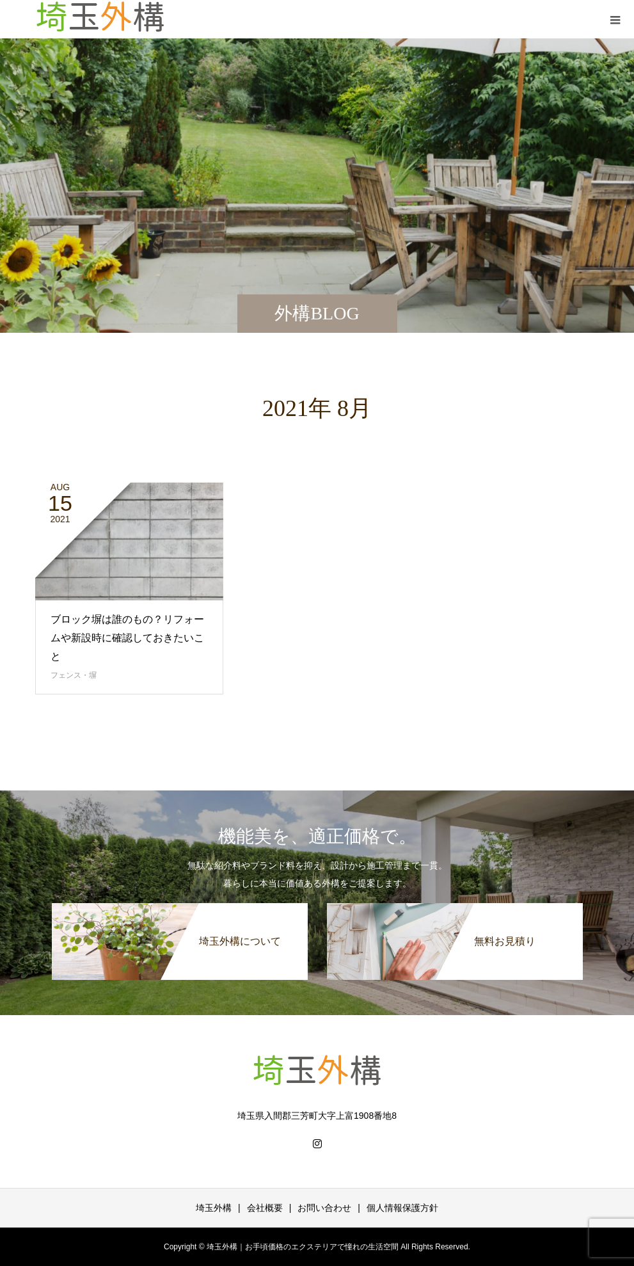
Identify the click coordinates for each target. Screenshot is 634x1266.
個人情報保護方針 (402, 1208)
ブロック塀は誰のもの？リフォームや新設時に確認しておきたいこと (127, 638)
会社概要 (265, 1208)
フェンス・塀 (74, 675)
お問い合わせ (324, 1208)
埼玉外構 (214, 1208)
